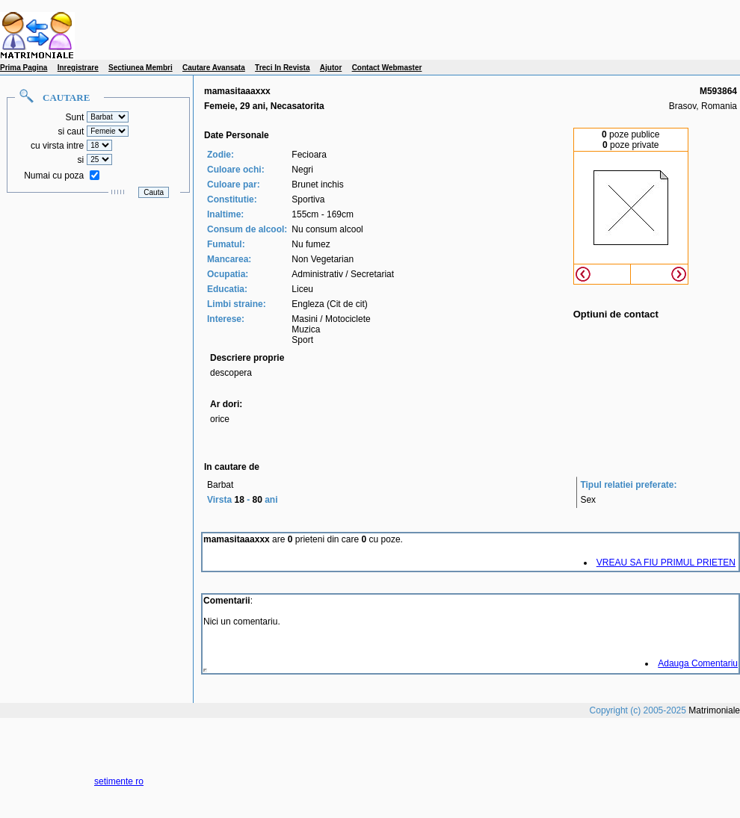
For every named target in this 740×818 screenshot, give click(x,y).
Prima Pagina (23, 67)
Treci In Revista (282, 67)
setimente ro (119, 781)
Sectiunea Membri (140, 67)
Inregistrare (78, 67)
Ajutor (331, 67)
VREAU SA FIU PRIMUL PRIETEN (666, 562)
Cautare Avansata (213, 67)
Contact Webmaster (387, 67)
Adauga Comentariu (698, 663)
